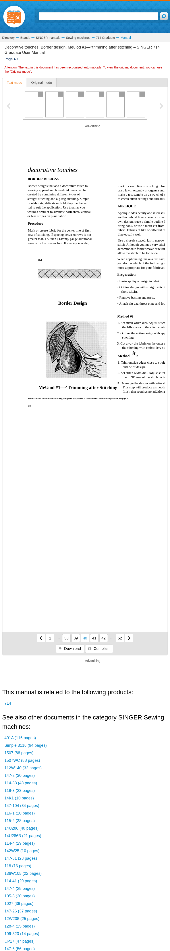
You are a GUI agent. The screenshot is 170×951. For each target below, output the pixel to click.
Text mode (14, 82)
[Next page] (129, 638)
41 (94, 638)
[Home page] (14, 16)
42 (103, 638)
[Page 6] (136, 104)
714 (7, 703)
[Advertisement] (85, 135)
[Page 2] (54, 104)
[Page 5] (115, 104)
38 (66, 638)
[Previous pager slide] (8, 106)
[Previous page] (41, 638)
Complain (99, 649)
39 (76, 638)
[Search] (98, 16)
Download (69, 649)
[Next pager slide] (161, 106)
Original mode (41, 82)
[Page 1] (34, 104)
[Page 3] (75, 104)
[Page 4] (95, 104)
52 (120, 638)
